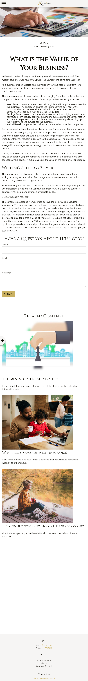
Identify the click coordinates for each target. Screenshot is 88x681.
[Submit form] (8, 294)
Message (6, 272)
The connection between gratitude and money (43, 526)
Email (4, 258)
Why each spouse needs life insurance (34, 453)
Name (5, 244)
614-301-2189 (47, 645)
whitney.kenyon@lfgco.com (44, 678)
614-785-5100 (46, 648)
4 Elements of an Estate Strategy (30, 379)
